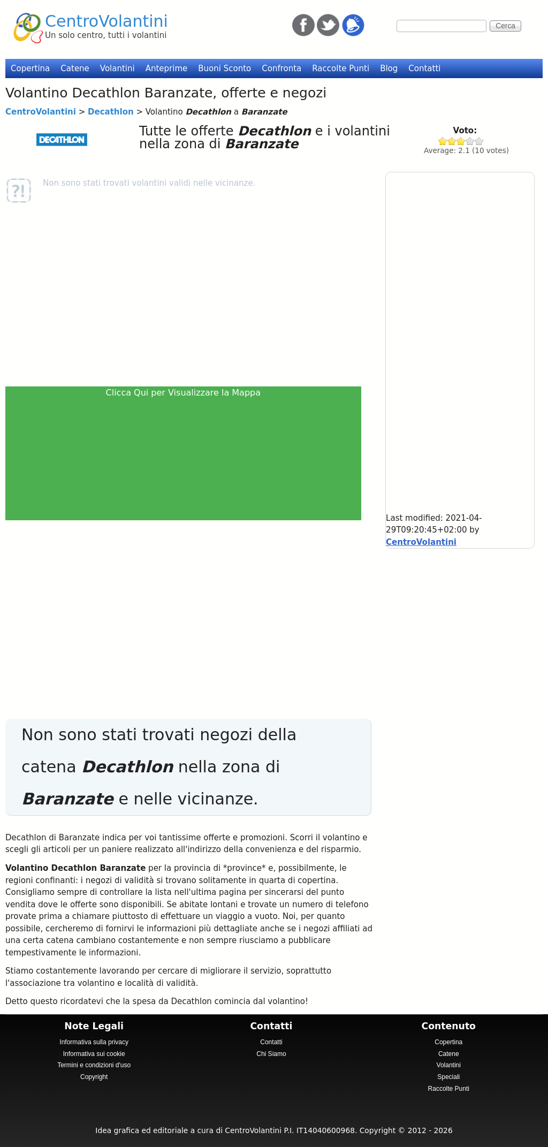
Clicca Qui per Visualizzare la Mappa (183, 393)
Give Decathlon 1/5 (442, 141)
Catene (74, 68)
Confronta (281, 68)
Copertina (30, 68)
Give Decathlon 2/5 (451, 141)
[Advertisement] (186, 295)
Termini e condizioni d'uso (94, 1065)
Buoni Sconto (224, 68)
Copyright (94, 1077)
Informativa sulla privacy (93, 1042)
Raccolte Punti (340, 68)
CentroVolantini (106, 21)
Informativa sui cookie (94, 1054)
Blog (389, 68)
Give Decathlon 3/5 (461, 141)
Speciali (448, 1077)
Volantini (117, 68)
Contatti (424, 68)
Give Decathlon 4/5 (470, 141)
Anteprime (167, 68)
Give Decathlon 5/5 (479, 141)
